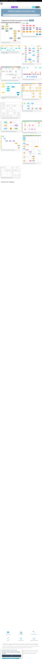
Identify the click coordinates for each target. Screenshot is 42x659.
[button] (8, 7)
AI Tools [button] (14, 7)
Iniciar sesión (37, 7)
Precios (31, 7)
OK (11, 655)
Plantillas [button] (27, 7)
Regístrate (33, 7)
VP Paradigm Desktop (13, 0)
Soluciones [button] (24, 7)
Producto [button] (3, 7)
